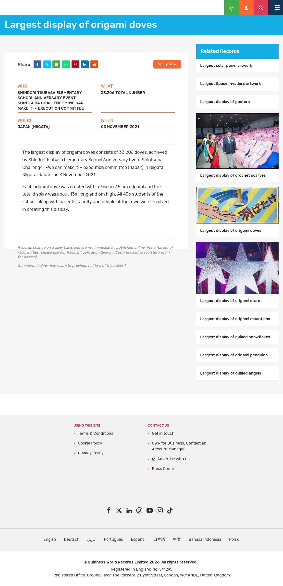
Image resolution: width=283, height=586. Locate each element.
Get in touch (163, 433)
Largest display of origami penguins (234, 355)
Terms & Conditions (95, 433)
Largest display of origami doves (230, 231)
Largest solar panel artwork (226, 66)
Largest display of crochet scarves (233, 175)
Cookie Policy (90, 443)
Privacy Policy (91, 453)
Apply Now (167, 64)
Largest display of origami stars (230, 301)
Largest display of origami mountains (235, 319)
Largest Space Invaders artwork (230, 84)
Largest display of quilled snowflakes (235, 337)
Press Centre (163, 469)
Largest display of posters (225, 102)
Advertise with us (173, 459)
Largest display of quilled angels (230, 373)
